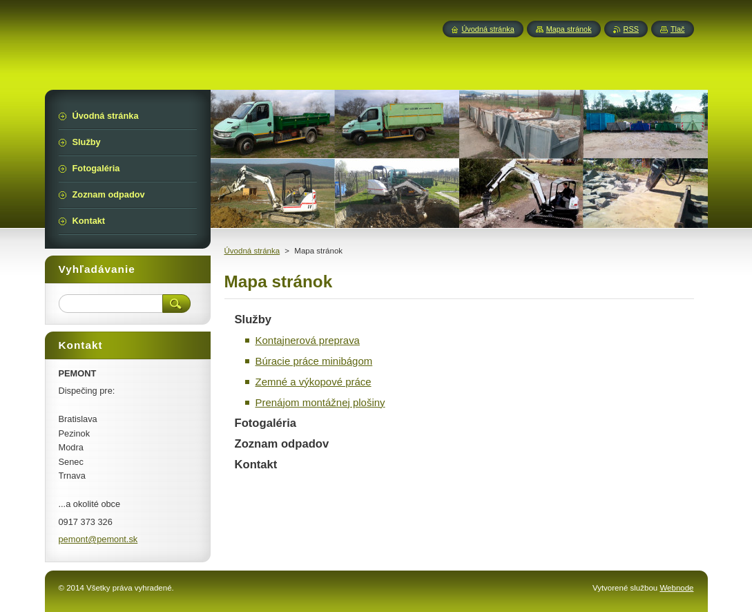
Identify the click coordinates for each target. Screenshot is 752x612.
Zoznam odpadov (282, 443)
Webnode (676, 588)
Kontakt (256, 464)
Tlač (678, 29)
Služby (253, 319)
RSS (631, 29)
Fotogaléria (266, 423)
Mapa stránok (569, 29)
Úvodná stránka (252, 251)
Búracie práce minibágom (314, 361)
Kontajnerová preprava (308, 340)
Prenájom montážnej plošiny (320, 402)
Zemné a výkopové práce (314, 382)
